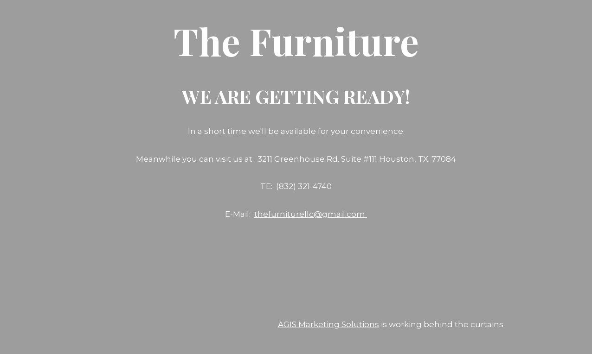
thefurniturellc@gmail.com (310, 214)
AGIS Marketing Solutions (328, 324)
